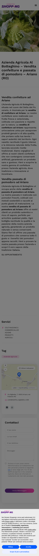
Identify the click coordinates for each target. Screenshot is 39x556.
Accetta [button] (28, 547)
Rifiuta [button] (10, 547)
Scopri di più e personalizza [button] (19, 552)
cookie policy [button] (32, 529)
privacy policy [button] (9, 521)
